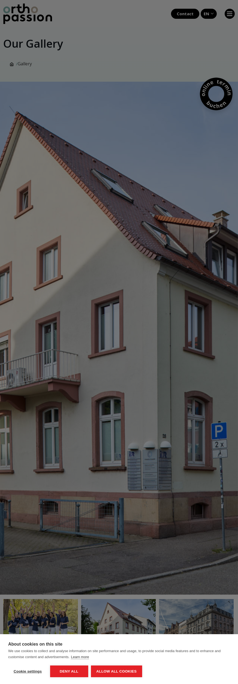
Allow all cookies (116, 671)
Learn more (80, 657)
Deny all (69, 671)
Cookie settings (28, 671)
